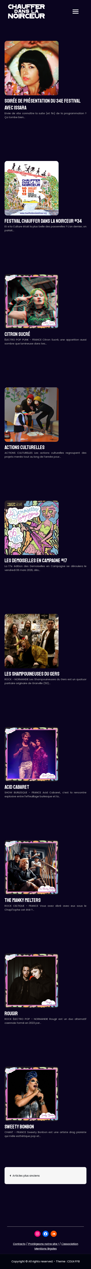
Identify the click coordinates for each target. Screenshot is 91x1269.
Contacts (19, 1244)
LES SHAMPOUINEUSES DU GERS (32, 674)
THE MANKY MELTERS (23, 900)
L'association (69, 1244)
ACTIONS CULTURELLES (25, 447)
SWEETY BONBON (19, 1126)
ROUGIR (11, 1013)
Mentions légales (45, 1249)
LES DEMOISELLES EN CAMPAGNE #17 (36, 560)
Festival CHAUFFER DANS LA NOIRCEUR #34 (43, 221)
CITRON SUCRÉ (17, 334)
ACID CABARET (17, 787)
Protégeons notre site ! (43, 1244)
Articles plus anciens (26, 1176)
